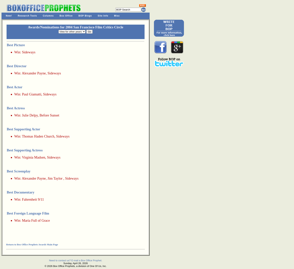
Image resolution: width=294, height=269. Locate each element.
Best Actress (16, 108)
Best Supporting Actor (23, 129)
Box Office (66, 15)
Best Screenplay (19, 171)
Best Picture (16, 45)
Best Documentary (20, 192)
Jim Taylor (54, 178)
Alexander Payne (34, 73)
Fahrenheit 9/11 (33, 199)
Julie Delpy (30, 115)
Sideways (28, 52)
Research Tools (27, 15)
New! (9, 15)
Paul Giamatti (31, 94)
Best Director (17, 66)
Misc (117, 15)
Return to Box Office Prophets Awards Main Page (32, 244)
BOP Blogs (85, 15)
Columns (48, 15)
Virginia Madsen (33, 157)
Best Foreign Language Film (28, 213)
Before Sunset (49, 115)
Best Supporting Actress (25, 150)
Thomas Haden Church (38, 136)
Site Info (103, 15)
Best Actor (14, 87)
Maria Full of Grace (36, 220)
